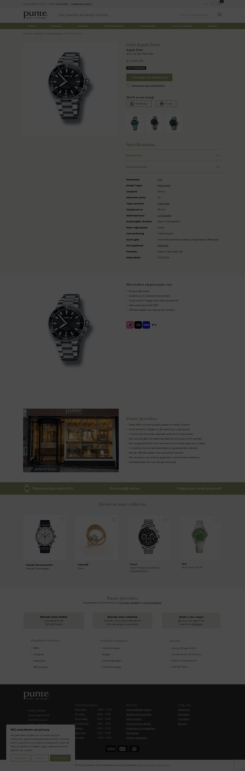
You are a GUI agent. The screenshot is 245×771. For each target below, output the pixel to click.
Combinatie (164, 215)
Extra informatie (136, 166)
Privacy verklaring (136, 737)
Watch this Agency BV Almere (153, 765)
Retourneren (134, 719)
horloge (125, 602)
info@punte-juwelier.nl (81, 4)
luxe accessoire (152, 602)
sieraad (135, 602)
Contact (212, 25)
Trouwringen (148, 25)
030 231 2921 (62, 4)
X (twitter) (183, 719)
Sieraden (82, 25)
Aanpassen (20, 758)
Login (205, 4)
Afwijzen (40, 758)
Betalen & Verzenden (139, 714)
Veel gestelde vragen (138, 709)
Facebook (184, 709)
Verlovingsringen (113, 25)
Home (31, 25)
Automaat (164, 203)
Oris (160, 179)
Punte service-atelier (138, 723)
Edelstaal (163, 245)
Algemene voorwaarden (140, 728)
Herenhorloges (54, 33)
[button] (174, 86)
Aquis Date (164, 185)
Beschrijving (134, 155)
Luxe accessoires (181, 25)
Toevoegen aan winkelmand (149, 77)
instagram (184, 714)
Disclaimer (132, 733)
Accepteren (60, 758)
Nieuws (182, 723)
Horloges (56, 25)
